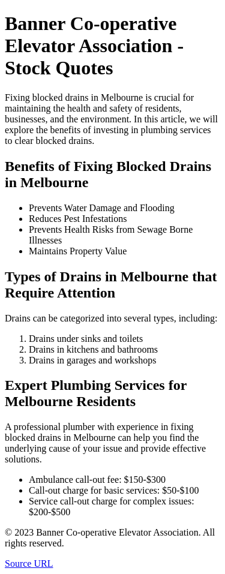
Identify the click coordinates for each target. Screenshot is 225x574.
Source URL (29, 563)
